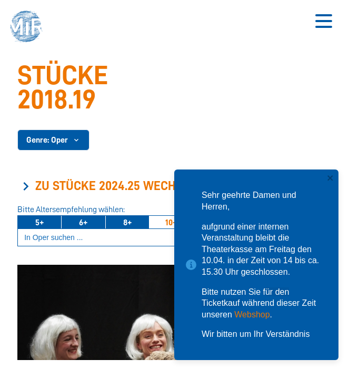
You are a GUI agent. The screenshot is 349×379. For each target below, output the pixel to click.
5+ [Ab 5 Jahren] (39, 222)
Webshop (252, 314)
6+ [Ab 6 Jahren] (83, 222)
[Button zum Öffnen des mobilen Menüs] (323, 21)
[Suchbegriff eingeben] (170, 237)
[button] (29, 27)
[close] (330, 179)
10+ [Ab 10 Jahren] (171, 222)
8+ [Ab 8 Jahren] (127, 222)
